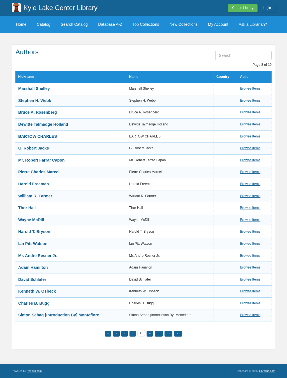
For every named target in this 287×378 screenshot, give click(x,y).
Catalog (43, 24)
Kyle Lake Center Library (61, 7)
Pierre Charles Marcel (38, 172)
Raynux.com (34, 370)
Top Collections (146, 24)
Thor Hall (27, 208)
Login (267, 8)
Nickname (26, 77)
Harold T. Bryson (34, 231)
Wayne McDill (31, 220)
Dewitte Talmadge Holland (43, 124)
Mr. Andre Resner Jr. (37, 255)
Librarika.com (267, 370)
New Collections (184, 24)
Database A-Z (110, 24)
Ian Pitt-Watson (32, 243)
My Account (218, 24)
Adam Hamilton (33, 267)
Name (133, 77)
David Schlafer (32, 279)
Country (222, 77)
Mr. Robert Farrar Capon (41, 160)
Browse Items (250, 88)
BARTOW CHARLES (37, 136)
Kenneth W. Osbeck (37, 291)
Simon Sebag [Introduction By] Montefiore (58, 315)
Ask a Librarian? (253, 24)
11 (168, 333)
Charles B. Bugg (34, 303)
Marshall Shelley (34, 88)
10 (158, 333)
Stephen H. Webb (34, 100)
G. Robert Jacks (33, 148)
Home (21, 24)
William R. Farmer (35, 196)
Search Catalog (74, 24)
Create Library (242, 8)
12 (178, 333)
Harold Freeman (33, 184)
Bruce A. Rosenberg (37, 112)
